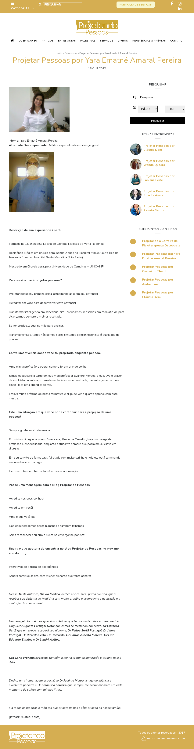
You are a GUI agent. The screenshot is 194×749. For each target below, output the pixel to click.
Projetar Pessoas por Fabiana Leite (158, 178)
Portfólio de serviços (136, 4)
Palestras (87, 40)
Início (60, 53)
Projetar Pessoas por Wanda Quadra (158, 163)
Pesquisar (157, 121)
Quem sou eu (28, 40)
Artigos (48, 40)
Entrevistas (67, 40)
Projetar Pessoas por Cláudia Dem (158, 148)
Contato (176, 40)
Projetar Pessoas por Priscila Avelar (158, 193)
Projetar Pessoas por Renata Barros (158, 208)
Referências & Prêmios (149, 40)
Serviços (106, 40)
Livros (123, 40)
